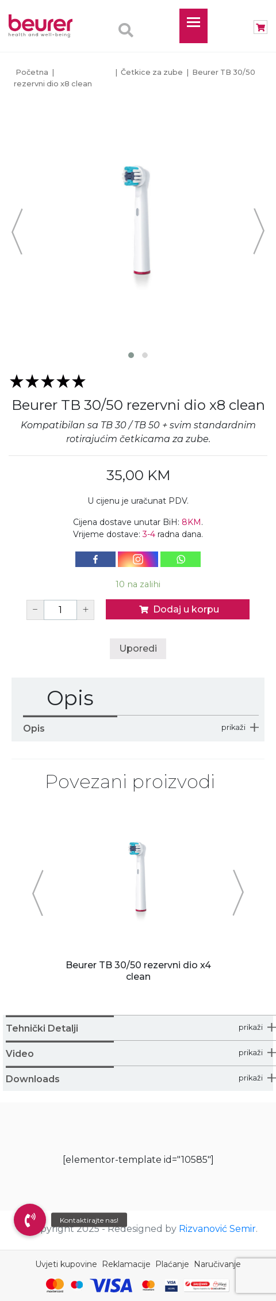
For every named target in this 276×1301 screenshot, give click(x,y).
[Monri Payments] (206, 1285)
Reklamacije (126, 1264)
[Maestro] (76, 1285)
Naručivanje (217, 1264)
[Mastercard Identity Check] (148, 1285)
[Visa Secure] (171, 1285)
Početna (32, 72)
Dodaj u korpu (178, 610)
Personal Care (85, 72)
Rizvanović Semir (217, 1228)
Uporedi (138, 648)
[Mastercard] (55, 1285)
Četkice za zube (152, 72)
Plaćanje (172, 1264)
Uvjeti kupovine (66, 1264)
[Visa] (111, 1285)
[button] (30, 1220)
